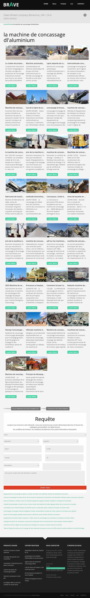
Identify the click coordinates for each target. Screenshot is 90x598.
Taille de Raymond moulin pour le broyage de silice (19, 528)
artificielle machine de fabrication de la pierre (55, 494)
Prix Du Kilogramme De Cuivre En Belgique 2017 (26, 408)
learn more (10, 86)
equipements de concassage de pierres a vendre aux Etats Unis (22, 494)
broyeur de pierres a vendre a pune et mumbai (17, 501)
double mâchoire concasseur (51, 514)
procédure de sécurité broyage (75, 528)
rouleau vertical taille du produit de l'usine (43, 511)
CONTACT (80, 4)
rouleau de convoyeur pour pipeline (66, 511)
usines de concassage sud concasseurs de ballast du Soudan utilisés (54, 518)
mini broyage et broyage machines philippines (17, 511)
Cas (71, 4)
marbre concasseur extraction (75, 497)
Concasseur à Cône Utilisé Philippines (57, 408)
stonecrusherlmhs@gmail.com (56, 568)
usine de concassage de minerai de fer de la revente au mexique (23, 497)
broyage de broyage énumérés (40, 501)
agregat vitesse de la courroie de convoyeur (63, 504)
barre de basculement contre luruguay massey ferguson (56, 521)
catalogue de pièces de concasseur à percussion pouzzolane (22, 521)
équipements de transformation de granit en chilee (18, 518)
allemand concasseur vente (42, 528)
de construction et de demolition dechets (54, 497)
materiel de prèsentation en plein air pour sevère (18, 504)
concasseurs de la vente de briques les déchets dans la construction (24, 508)
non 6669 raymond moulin (58, 528)
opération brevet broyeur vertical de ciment (30, 514)
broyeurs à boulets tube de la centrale (51, 525)
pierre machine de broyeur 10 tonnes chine (56, 508)
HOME (46, 4)
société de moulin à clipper (11, 525)
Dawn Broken (36, 595)
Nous (54, 4)
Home (5, 24)
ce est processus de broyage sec (29, 525)
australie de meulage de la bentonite (60, 501)
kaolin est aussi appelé (10, 514)
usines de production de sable (41, 504)
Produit (63, 4)
